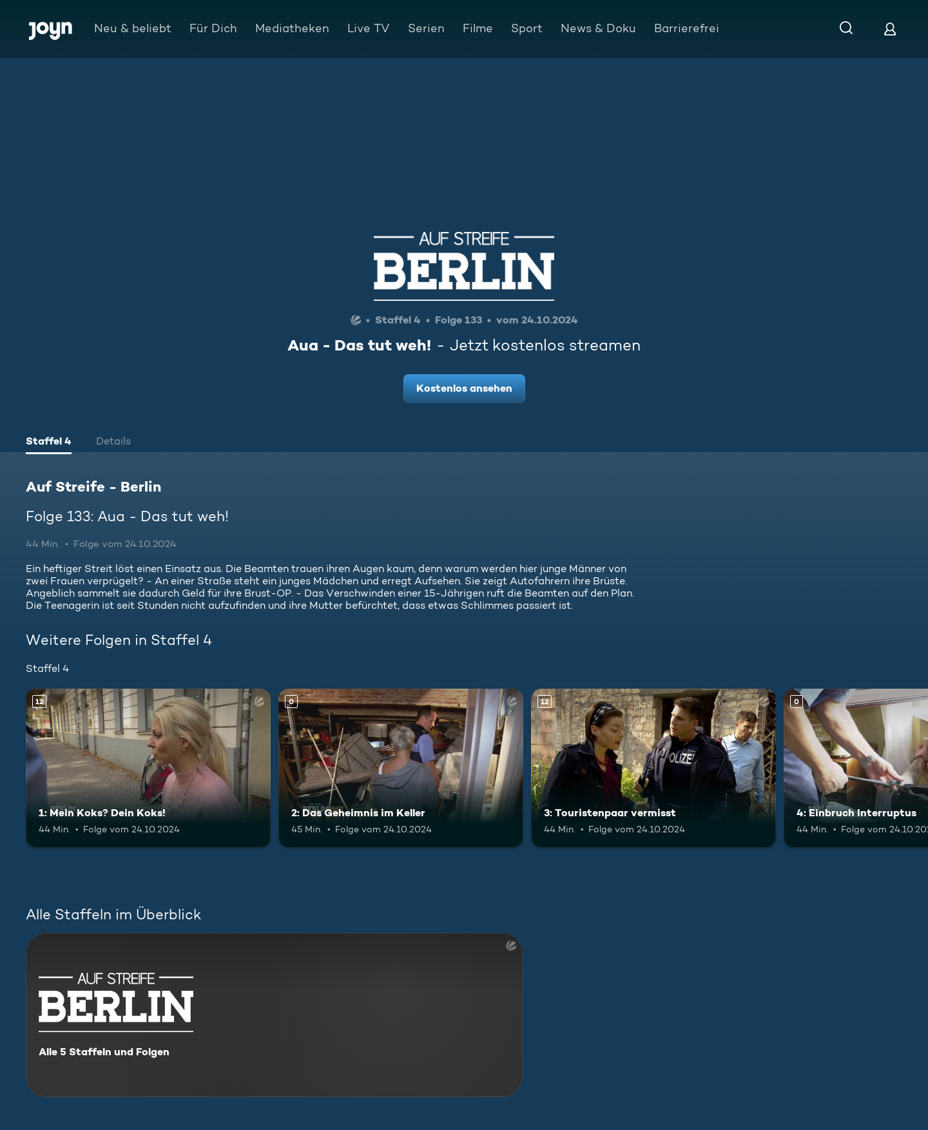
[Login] (890, 28)
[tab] (48, 442)
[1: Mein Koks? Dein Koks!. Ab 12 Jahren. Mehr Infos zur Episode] (148, 768)
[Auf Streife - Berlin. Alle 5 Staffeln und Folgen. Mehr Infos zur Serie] (274, 1015)
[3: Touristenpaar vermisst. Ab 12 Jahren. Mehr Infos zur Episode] (653, 768)
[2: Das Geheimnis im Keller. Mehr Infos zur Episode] (400, 768)
